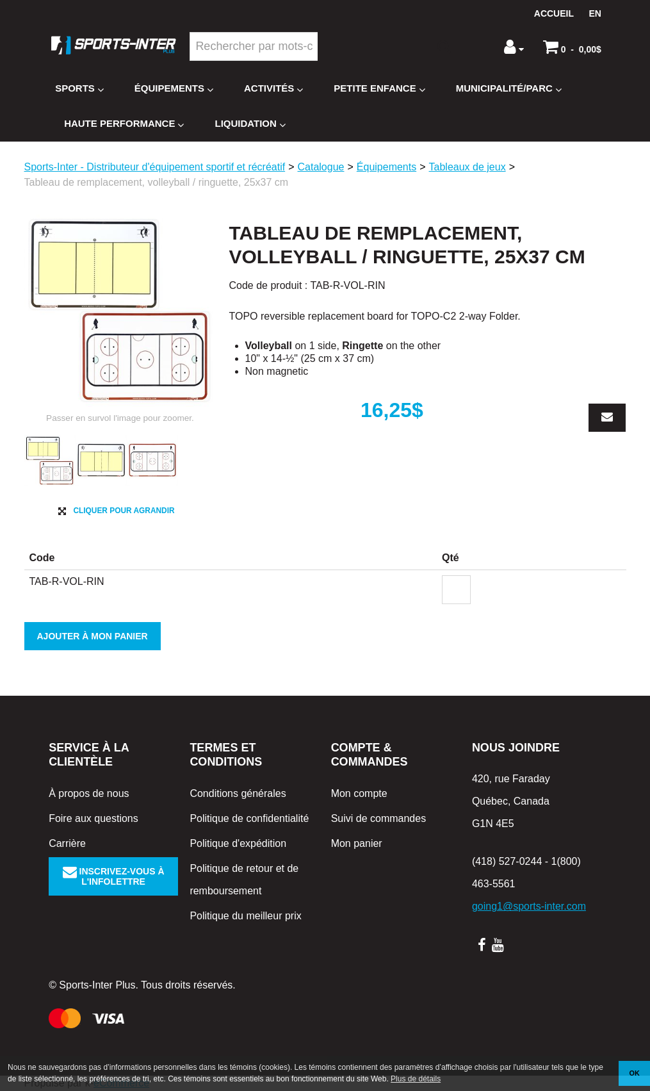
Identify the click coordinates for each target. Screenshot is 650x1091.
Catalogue (321, 166)
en (595, 13)
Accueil (554, 13)
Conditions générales (238, 793)
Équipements (173, 89)
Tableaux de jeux (467, 166)
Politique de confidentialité (249, 818)
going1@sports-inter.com (529, 906)
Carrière (67, 843)
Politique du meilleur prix (245, 915)
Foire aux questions (93, 818)
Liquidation (250, 124)
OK (635, 1073)
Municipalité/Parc (509, 89)
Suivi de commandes (379, 818)
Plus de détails (416, 1078)
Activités (273, 89)
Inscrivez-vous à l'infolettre (114, 876)
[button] (572, 46)
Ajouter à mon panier (92, 636)
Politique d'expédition (238, 843)
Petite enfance (379, 89)
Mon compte (359, 793)
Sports (79, 89)
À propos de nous (89, 793)
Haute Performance (124, 124)
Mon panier (356, 843)
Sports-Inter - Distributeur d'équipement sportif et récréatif (155, 166)
